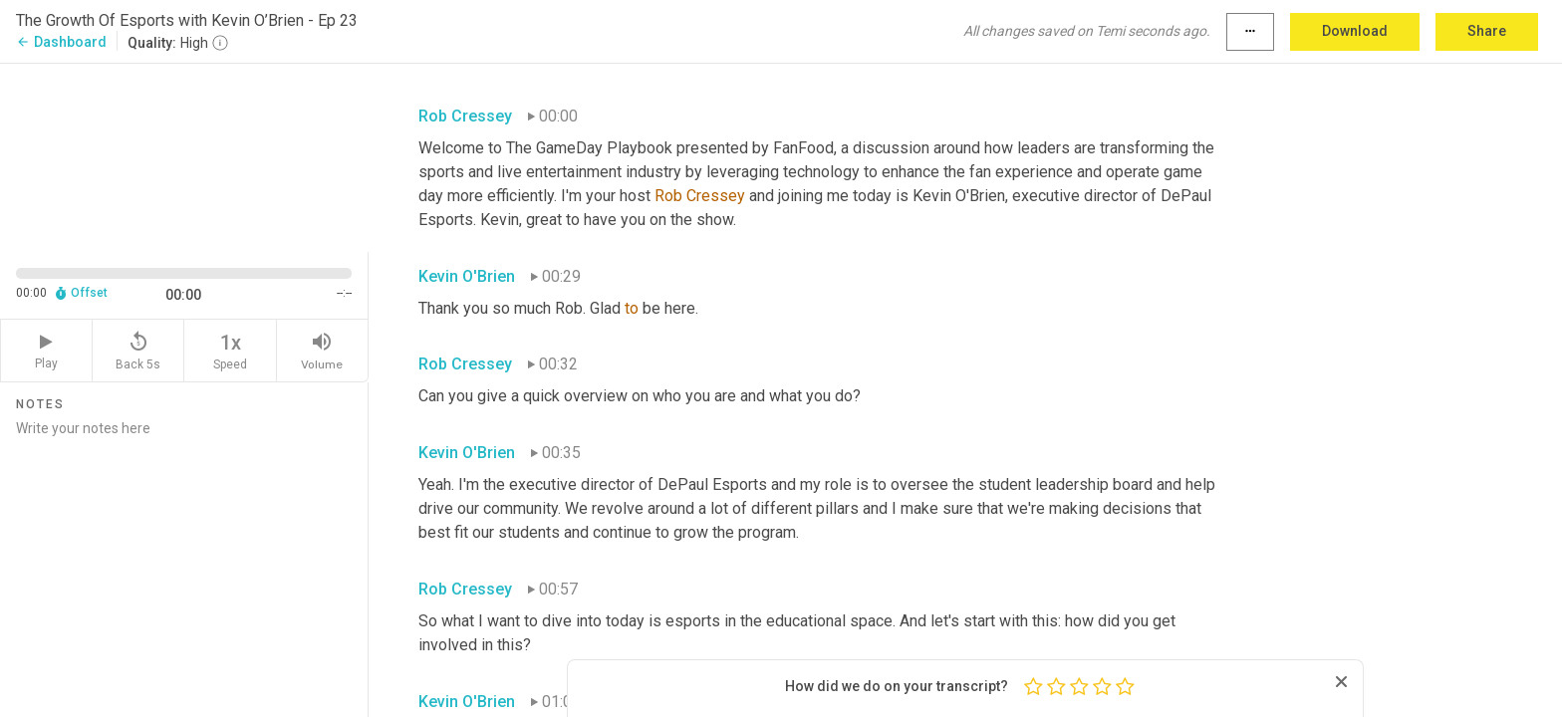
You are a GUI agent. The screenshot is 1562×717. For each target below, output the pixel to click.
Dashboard (61, 42)
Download (1355, 31)
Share (1486, 31)
